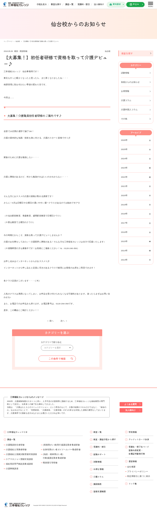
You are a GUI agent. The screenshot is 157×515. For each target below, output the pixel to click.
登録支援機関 (99, 491)
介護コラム (126, 100)
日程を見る (42, 4)
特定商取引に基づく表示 (138, 476)
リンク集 (133, 483)
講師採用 (97, 484)
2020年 (124, 195)
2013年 (124, 260)
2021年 (124, 186)
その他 (124, 119)
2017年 (124, 223)
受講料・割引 (83, 4)
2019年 (124, 204)
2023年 (124, 168)
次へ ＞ (64, 321)
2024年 (124, 158)
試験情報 (125, 73)
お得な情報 (98, 469)
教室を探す (56, 4)
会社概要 (131, 467)
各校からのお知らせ (130, 82)
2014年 (124, 250)
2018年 (124, 214)
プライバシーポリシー (137, 471)
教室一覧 (97, 432)
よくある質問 (130, 404)
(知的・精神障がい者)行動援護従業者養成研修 (54, 456)
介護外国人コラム (129, 109)
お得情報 (125, 91)
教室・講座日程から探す (104, 439)
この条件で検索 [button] (57, 358)
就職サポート (99, 454)
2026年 (124, 140)
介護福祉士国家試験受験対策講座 (21, 454)
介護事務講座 (12, 468)
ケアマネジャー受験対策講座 (19, 459)
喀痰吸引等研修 (50, 463)
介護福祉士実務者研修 (16, 449)
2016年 (124, 232)
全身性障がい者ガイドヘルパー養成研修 (62, 449)
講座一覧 (69, 4)
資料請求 (117, 4)
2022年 (124, 177)
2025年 (124, 149)
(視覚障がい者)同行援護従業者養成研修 (61, 445)
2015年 (124, 241)
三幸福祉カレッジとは (17, 432)
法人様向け (99, 4)
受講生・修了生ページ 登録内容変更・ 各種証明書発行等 (139, 450)
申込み (136, 4)
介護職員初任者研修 (15, 445)
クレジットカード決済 (139, 439)
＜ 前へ (50, 321)
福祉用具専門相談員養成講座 (19, 464)
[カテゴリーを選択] (57, 348)
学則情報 (133, 432)
